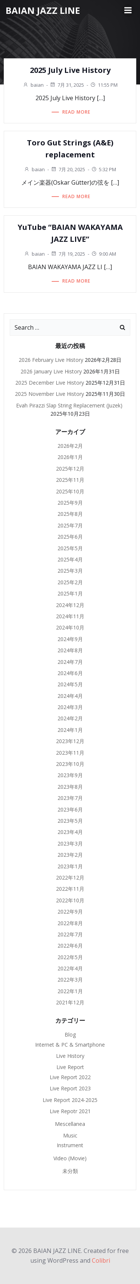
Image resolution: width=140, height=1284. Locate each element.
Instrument (70, 1145)
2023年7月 (70, 797)
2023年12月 (70, 741)
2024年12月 (70, 605)
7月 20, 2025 (68, 169)
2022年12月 (70, 877)
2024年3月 (70, 707)
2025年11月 (70, 479)
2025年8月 (70, 513)
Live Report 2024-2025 (70, 1099)
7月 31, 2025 (67, 84)
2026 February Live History (51, 359)
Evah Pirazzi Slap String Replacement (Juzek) (70, 405)
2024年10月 (70, 627)
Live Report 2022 (70, 1077)
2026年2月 (70, 445)
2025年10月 (70, 491)
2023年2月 (70, 854)
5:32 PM (103, 169)
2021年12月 (70, 1002)
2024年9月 (70, 639)
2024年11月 (70, 616)
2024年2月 (70, 718)
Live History (70, 1055)
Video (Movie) (70, 1158)
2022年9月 (70, 911)
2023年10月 (70, 763)
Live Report (70, 1067)
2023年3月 (70, 843)
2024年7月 (70, 661)
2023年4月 (70, 831)
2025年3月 (70, 570)
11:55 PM (104, 84)
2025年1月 (70, 593)
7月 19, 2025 (68, 253)
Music (70, 1135)
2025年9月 (70, 502)
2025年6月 (70, 536)
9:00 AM (103, 253)
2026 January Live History (51, 371)
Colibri (101, 1260)
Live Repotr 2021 (70, 1111)
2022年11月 (70, 888)
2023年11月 (70, 752)
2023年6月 (70, 809)
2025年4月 (70, 559)
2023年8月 (70, 786)
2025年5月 (70, 548)
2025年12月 (70, 468)
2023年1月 (70, 866)
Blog (70, 1034)
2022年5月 (70, 957)
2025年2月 (70, 582)
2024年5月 (70, 684)
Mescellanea (70, 1123)
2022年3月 (70, 979)
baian (33, 84)
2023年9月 (70, 775)
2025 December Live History (49, 382)
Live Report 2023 (70, 1088)
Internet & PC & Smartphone (70, 1044)
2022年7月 (70, 934)
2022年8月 (70, 923)
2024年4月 (70, 695)
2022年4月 (70, 968)
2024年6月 (70, 673)
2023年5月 (70, 820)
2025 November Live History (49, 393)
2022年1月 (70, 991)
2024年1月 (70, 729)
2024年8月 (70, 650)
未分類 (70, 1170)
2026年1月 (70, 457)
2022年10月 (70, 900)
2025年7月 (70, 525)
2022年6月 (70, 945)
